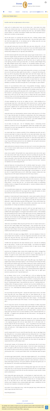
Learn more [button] (26, 409)
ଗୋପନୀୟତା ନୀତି (20, 403)
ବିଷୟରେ (10, 11)
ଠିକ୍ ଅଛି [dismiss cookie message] (46, 407)
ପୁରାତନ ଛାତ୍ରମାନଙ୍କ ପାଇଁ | (33, 11)
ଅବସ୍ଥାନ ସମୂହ (25, 11)
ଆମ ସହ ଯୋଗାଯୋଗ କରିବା (29, 403)
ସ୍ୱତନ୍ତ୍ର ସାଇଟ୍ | (40, 11)
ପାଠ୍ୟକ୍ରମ (18, 11)
